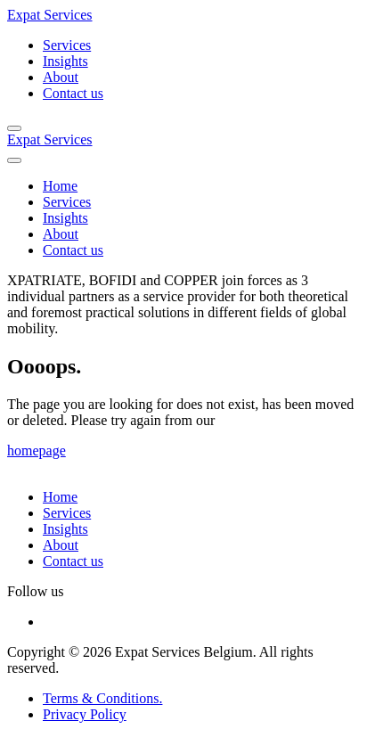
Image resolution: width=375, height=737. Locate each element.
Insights (65, 61)
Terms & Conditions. (102, 698)
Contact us (73, 93)
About (60, 77)
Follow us (35, 591)
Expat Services (50, 14)
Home (60, 185)
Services (67, 45)
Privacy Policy (84, 714)
